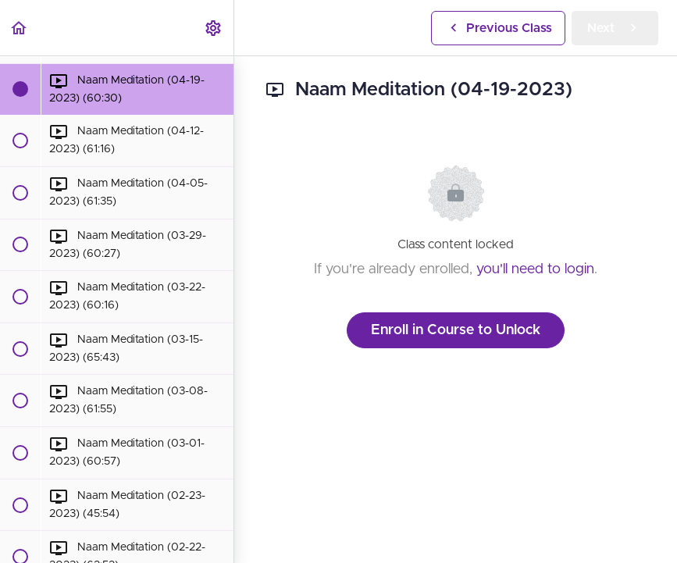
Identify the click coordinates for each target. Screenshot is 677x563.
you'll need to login (535, 269)
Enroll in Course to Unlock (455, 330)
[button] (19, 27)
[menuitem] (213, 27)
